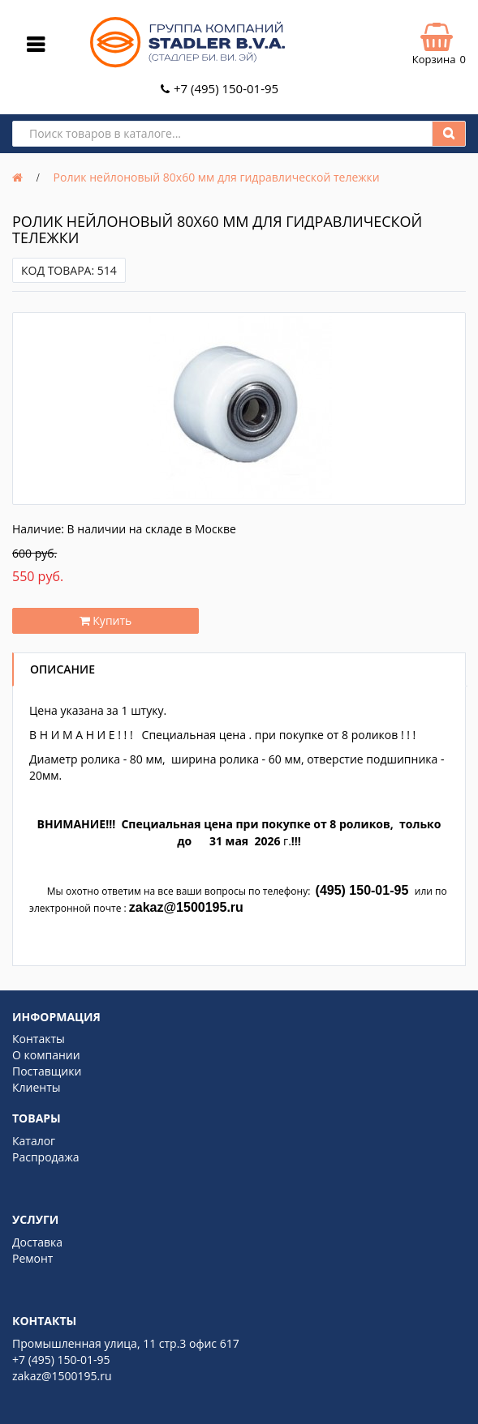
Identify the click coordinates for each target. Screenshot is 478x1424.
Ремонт (32, 1258)
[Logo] (187, 63)
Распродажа (45, 1157)
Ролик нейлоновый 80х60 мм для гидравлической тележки (217, 177)
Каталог (33, 1140)
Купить (106, 620)
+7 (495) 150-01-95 (226, 88)
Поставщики (46, 1071)
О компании (46, 1055)
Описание (62, 669)
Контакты (38, 1038)
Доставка (37, 1242)
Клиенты (36, 1087)
